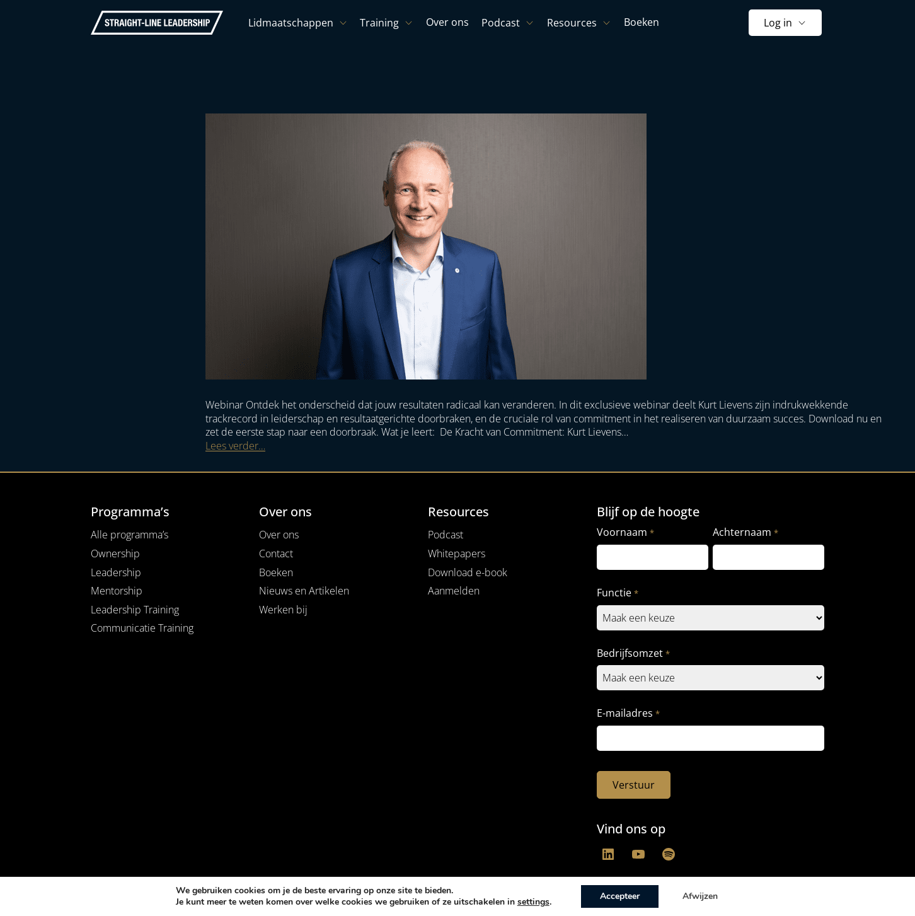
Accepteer (620, 896)
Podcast (445, 535)
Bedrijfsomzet (633, 653)
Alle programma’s (129, 535)
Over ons (279, 535)
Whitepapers (456, 553)
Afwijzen (700, 896)
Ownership (115, 553)
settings (533, 902)
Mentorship (116, 591)
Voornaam (625, 532)
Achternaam (745, 532)
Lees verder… (235, 446)
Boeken (276, 572)
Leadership (116, 572)
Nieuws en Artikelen (304, 591)
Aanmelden (454, 591)
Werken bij (283, 610)
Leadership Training (135, 610)
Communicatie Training (142, 628)
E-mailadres (628, 713)
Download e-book (467, 572)
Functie (617, 593)
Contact (276, 553)
